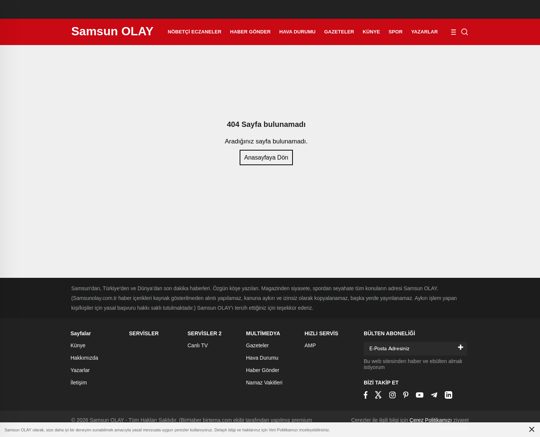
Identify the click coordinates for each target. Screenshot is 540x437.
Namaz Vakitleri (264, 383)
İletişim (78, 383)
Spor (395, 32)
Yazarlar (424, 32)
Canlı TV (198, 345)
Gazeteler (339, 32)
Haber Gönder (250, 32)
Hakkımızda (84, 358)
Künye (371, 32)
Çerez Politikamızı (431, 420)
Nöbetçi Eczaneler (194, 32)
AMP (310, 345)
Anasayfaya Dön (266, 157)
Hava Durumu (297, 32)
